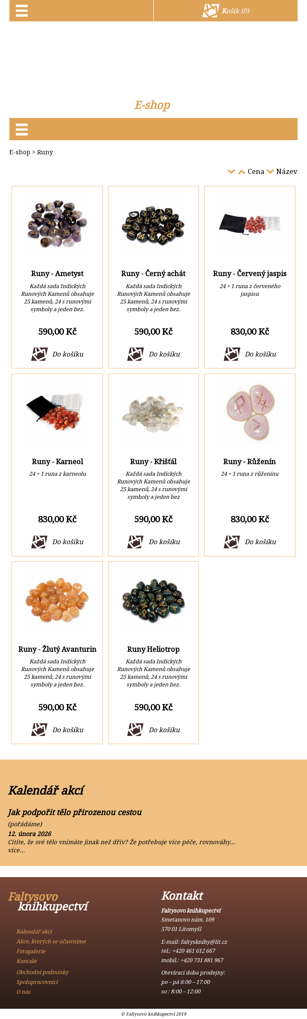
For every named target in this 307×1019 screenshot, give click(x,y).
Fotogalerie (30, 951)
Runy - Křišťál (153, 461)
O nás (23, 991)
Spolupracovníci (37, 982)
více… (16, 850)
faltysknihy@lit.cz (204, 941)
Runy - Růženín (249, 461)
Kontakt (26, 961)
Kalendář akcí (34, 931)
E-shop (152, 104)
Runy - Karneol (57, 461)
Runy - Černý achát (153, 273)
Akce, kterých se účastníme (51, 941)
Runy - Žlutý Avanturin (57, 649)
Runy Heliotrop (153, 649)
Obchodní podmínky (42, 972)
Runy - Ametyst (57, 273)
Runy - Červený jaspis (250, 273)
